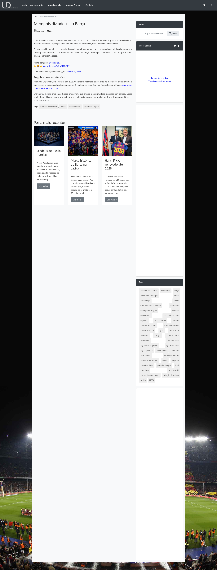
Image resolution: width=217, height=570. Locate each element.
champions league (148, 310)
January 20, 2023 (73, 71)
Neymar (175, 360)
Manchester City (171, 355)
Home (35, 16)
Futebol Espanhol (148, 325)
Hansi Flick (174, 330)
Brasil (176, 295)
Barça (63, 106)
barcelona (165, 290)
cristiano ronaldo (171, 315)
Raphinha (144, 370)
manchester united (148, 360)
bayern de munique (149, 295)
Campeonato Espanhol (150, 305)
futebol (175, 320)
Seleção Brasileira (171, 375)
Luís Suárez (145, 355)
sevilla (143, 380)
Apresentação (36, 5)
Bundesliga (145, 300)
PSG (177, 365)
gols (161, 330)
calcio (176, 300)
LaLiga (157, 335)
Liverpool (175, 350)
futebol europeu (171, 325)
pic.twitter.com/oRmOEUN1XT (56, 66)
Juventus (144, 335)
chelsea (175, 310)
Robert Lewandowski (149, 375)
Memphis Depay (91, 106)
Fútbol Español (147, 330)
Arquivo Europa (73, 5)
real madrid (174, 370)
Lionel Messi (161, 350)
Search (173, 33)
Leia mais (43, 185)
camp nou (174, 305)
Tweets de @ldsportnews (159, 81)
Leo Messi (144, 340)
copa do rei (145, 315)
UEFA (151, 380)
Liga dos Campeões (149, 345)
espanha (144, 320)
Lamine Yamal (173, 335)
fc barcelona (75, 106)
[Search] (153, 33)
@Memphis (54, 62)
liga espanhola (172, 345)
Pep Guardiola (146, 365)
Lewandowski (173, 340)
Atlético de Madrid (48, 106)
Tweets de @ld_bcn (159, 78)
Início (24, 5)
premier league (164, 365)
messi (164, 360)
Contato (89, 5)
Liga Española (146, 350)
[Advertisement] (83, 244)
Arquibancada (54, 5)
